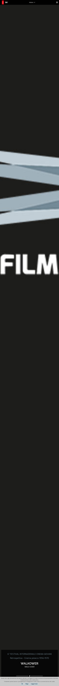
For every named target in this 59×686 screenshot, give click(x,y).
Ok (22, 684)
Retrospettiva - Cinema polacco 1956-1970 (29, 658)
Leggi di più (34, 684)
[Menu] (57, 2)
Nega (27, 684)
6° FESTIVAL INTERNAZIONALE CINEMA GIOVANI (29, 654)
